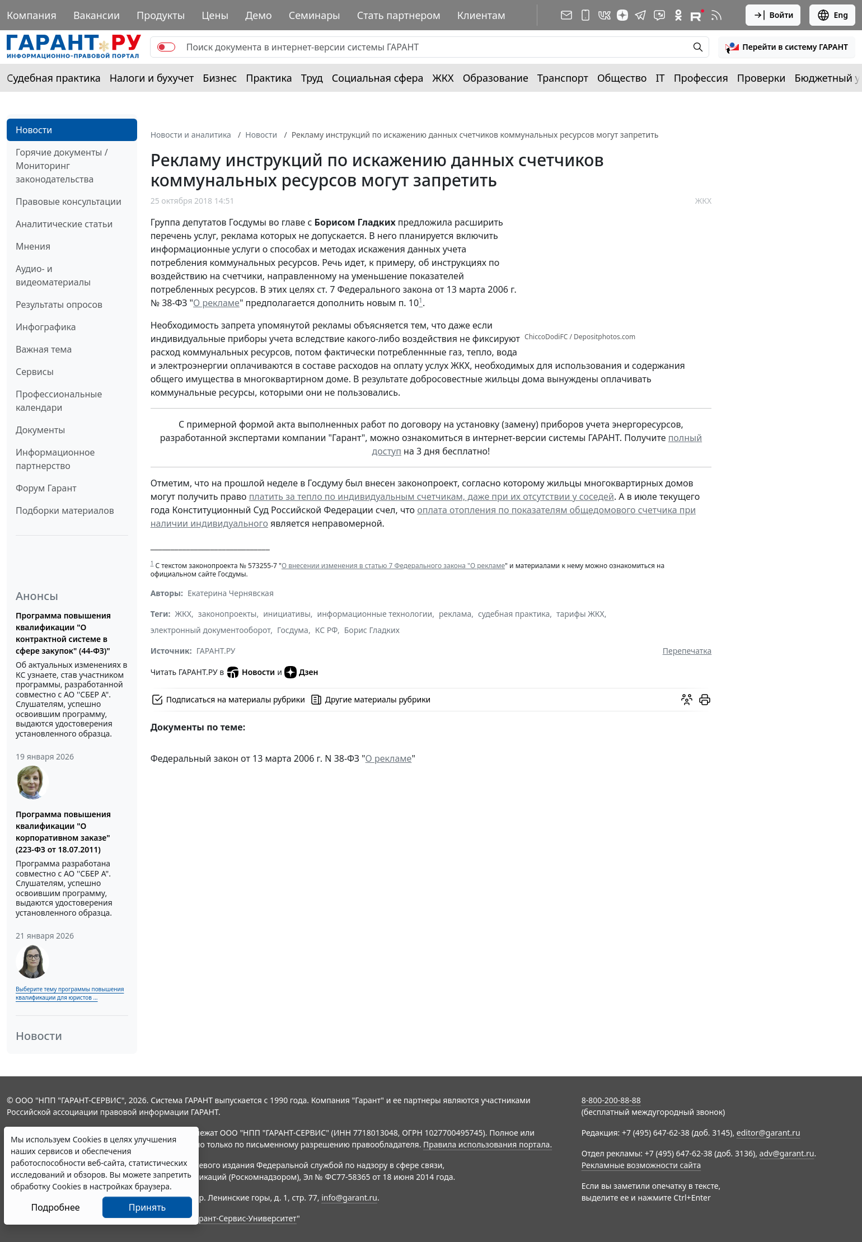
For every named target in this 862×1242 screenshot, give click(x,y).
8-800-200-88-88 (611, 1100)
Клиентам (481, 15)
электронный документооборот (211, 630)
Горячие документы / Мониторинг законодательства (62, 165)
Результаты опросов (59, 304)
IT (660, 78)
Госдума (292, 630)
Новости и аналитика (191, 134)
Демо (258, 15)
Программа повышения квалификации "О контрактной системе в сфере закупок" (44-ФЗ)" (63, 633)
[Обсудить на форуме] (687, 699)
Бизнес (220, 78)
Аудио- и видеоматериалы (53, 275)
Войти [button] (773, 15)
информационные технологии (375, 613)
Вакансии (96, 15)
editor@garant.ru (768, 1132)
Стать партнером (399, 15)
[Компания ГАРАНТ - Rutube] (697, 15)
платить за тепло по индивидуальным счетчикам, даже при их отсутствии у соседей (431, 496)
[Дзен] (622, 15)
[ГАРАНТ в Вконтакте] (604, 15)
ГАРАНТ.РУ (216, 650)
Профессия (701, 78)
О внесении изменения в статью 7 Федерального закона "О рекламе (393, 565)
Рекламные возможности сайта (641, 1165)
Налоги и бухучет (152, 78)
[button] (786, 47)
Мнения (33, 246)
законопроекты (227, 613)
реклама (455, 613)
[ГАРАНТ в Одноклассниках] (678, 15)
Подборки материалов (65, 510)
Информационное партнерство (55, 459)
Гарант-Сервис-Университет (244, 1218)
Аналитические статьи (64, 224)
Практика (269, 78)
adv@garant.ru (787, 1153)
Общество (622, 78)
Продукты (161, 15)
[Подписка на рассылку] (566, 15)
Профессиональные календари (59, 401)
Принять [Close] (147, 1207)
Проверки (761, 78)
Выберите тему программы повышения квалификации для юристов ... (70, 993)
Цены (215, 15)
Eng (832, 15)
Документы (40, 430)
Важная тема (44, 349)
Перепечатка (687, 650)
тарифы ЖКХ (580, 613)
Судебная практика (54, 78)
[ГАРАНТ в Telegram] (640, 15)
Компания (32, 15)
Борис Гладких (372, 630)
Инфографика (46, 327)
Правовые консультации (68, 201)
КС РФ (326, 630)
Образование (495, 78)
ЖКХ (443, 78)
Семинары (314, 15)
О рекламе (216, 303)
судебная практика (514, 613)
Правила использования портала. (487, 1144)
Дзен (301, 672)
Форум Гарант (46, 488)
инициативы (287, 613)
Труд (312, 78)
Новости (34, 130)
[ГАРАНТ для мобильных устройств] (585, 15)
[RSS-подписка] (716, 15)
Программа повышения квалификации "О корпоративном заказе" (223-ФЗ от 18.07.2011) (63, 832)
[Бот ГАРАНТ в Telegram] (659, 15)
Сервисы (35, 371)
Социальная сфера (378, 78)
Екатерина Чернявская (231, 593)
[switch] (166, 47)
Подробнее (55, 1207)
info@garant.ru (349, 1197)
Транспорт (562, 78)
